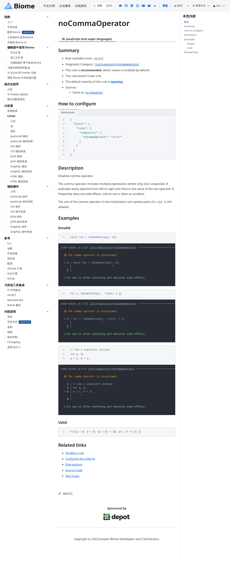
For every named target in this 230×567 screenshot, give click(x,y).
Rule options (73, 476)
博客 (165, 6)
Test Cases (72, 487)
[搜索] (103, 5)
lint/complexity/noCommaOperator (113, 248)
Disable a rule (74, 464)
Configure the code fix (80, 470)
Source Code (73, 482)
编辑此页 (65, 505)
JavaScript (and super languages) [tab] (87, 39)
